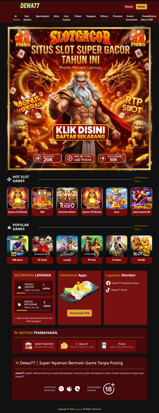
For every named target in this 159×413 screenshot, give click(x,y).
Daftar (141, 6)
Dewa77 (78, 409)
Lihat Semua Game (141, 179)
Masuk (129, 6)
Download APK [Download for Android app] (79, 313)
